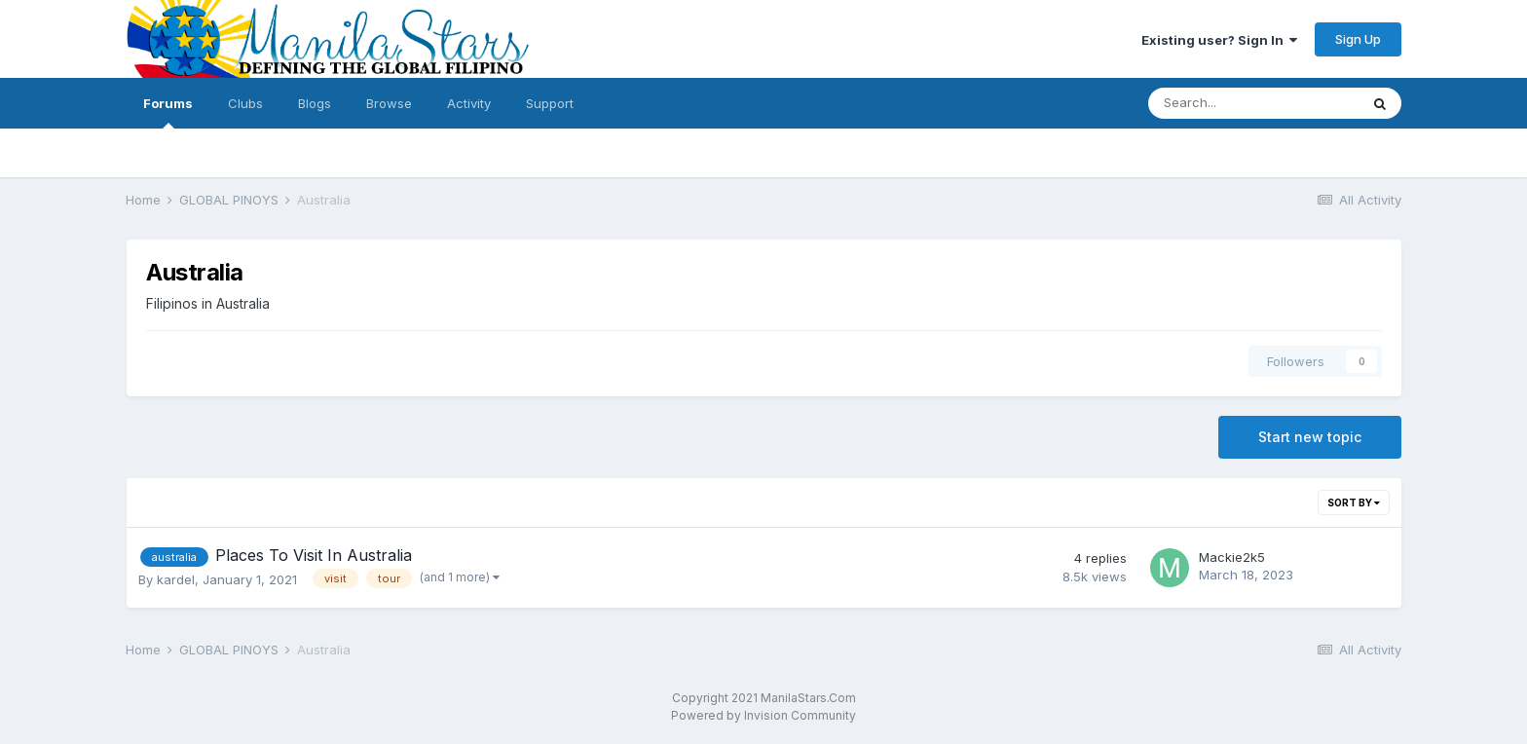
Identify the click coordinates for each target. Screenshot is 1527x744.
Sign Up (1358, 39)
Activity (469, 103)
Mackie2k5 (1232, 557)
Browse (389, 103)
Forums (168, 112)
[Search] (1253, 103)
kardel (176, 579)
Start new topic (1309, 436)
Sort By (1353, 502)
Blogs (314, 103)
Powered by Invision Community (763, 715)
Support (550, 103)
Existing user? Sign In (1219, 40)
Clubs (245, 103)
